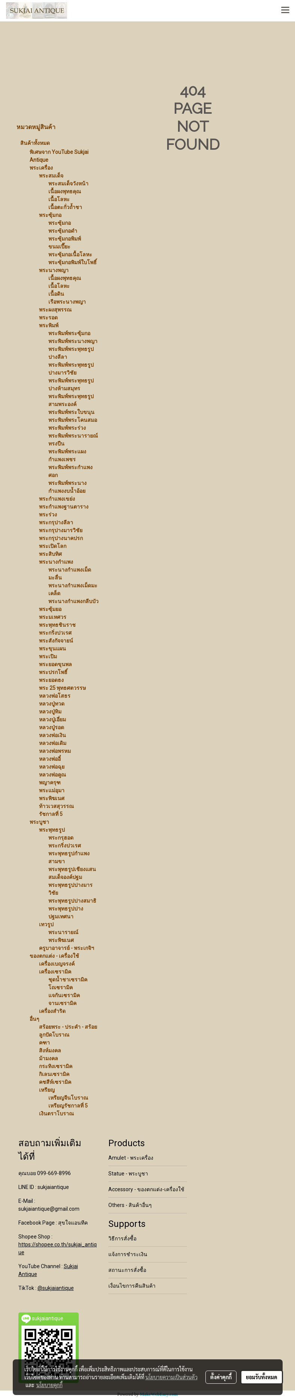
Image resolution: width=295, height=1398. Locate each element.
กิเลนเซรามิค (54, 1074)
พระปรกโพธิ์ (53, 672)
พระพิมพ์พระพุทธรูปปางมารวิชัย (71, 369)
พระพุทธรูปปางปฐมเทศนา (65, 912)
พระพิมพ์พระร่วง (67, 428)
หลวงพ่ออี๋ (50, 759)
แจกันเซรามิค (64, 995)
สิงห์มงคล (50, 1050)
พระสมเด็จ (51, 176)
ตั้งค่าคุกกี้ (221, 1377)
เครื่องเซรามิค (55, 972)
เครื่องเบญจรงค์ (57, 964)
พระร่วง (48, 515)
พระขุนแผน (52, 649)
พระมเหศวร (52, 617)
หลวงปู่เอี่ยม (52, 719)
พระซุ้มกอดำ (62, 231)
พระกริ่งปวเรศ (55, 633)
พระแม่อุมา (51, 790)
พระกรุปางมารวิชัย (60, 530)
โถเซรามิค (60, 987)
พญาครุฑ (50, 783)
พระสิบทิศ (50, 554)
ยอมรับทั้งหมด (261, 1377)
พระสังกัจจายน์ (56, 641)
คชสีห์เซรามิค (55, 1082)
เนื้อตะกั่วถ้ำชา (65, 207)
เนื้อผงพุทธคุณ (64, 191)
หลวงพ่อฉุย (51, 767)
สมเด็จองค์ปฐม (65, 877)
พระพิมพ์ (48, 325)
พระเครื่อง (41, 168)
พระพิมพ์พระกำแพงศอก (70, 471)
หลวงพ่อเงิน (52, 735)
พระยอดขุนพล (55, 664)
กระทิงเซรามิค (55, 1066)
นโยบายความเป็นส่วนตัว (171, 1377)
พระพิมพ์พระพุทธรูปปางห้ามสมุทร (71, 384)
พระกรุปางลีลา (56, 522)
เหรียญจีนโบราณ (68, 1098)
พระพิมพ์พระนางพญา (72, 341)
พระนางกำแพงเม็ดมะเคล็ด (72, 589)
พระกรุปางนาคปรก (61, 538)
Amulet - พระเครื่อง (130, 1158)
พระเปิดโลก (52, 546)
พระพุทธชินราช (57, 625)
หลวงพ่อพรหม (55, 751)
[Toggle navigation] (285, 10)
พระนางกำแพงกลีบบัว (73, 601)
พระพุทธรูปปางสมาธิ (72, 901)
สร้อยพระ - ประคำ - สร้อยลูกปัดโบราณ (68, 1031)
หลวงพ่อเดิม (52, 743)
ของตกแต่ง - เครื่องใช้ (54, 956)
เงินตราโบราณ (56, 1114)
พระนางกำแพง (56, 562)
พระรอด (48, 318)
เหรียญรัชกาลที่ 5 (68, 1106)
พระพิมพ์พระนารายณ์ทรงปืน (73, 440)
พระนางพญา (54, 270)
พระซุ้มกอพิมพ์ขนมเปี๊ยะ (64, 243)
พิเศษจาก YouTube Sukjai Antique (59, 156)
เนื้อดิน (56, 294)
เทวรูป (46, 924)
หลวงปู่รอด (51, 727)
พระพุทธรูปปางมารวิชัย (70, 889)
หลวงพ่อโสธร (54, 696)
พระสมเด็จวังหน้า (68, 184)
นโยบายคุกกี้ (49, 1384)
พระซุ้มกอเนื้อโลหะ (70, 254)
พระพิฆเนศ (51, 798)
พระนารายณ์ (63, 932)
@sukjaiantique (55, 1288)
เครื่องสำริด (52, 1011)
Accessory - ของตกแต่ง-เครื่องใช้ (146, 1189)
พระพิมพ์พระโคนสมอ (72, 420)
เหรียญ (47, 1090)
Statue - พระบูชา (128, 1174)
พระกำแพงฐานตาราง (63, 507)
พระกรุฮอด (60, 838)
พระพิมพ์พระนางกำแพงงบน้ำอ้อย (67, 487)
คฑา (44, 1043)
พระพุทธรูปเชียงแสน (72, 869)
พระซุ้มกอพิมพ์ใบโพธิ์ (72, 262)
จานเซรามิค (62, 1003)
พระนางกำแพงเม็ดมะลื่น (69, 574)
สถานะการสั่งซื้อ (127, 1270)
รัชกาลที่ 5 (51, 814)
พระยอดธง (51, 680)
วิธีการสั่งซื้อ (122, 1238)
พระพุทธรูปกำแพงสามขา (69, 857)
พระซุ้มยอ (50, 609)
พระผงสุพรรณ (55, 310)
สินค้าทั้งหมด (35, 143)
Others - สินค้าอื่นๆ (130, 1205)
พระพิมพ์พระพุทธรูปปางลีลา (71, 353)
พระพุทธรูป (52, 830)
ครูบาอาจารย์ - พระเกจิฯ (66, 948)
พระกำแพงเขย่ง (57, 499)
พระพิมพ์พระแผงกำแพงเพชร (67, 455)
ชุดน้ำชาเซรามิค (67, 980)
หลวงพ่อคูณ (52, 775)
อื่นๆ (34, 1019)
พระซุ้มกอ (50, 215)
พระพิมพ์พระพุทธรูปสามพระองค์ (71, 400)
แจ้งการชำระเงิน (127, 1254)
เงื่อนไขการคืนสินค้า (132, 1286)
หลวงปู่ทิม (50, 712)
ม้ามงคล (48, 1058)
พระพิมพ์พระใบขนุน (71, 412)
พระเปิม (48, 656)
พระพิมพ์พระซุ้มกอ (69, 333)
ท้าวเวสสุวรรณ (56, 806)
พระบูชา (39, 822)
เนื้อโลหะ (59, 199)
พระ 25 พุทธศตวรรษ (62, 688)
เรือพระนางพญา (67, 302)
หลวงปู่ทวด (51, 704)
